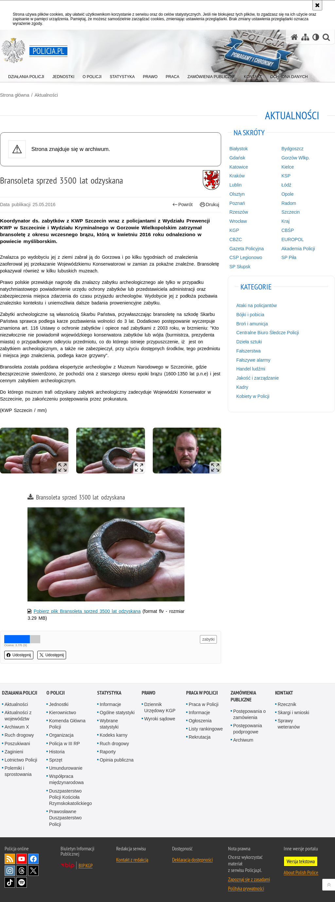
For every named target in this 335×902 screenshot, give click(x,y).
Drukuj (209, 204)
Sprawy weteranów (289, 724)
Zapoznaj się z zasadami (249, 879)
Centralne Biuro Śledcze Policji (267, 332)
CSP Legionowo (245, 257)
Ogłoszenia (200, 720)
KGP (234, 230)
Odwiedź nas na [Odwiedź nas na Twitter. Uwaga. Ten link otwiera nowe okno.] (33, 870)
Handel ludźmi (250, 368)
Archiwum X (17, 727)
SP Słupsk (239, 266)
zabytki (208, 639)
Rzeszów (238, 212)
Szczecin (290, 212)
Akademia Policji (298, 248)
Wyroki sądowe (159, 718)
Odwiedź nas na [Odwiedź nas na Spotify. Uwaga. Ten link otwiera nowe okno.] (21, 882)
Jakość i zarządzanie (257, 378)
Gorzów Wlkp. (295, 157)
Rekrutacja (200, 737)
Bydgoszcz (292, 148)
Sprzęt (55, 760)
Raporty (108, 751)
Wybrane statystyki (109, 724)
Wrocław (238, 221)
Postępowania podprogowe (247, 728)
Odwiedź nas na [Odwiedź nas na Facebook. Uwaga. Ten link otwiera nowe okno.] (33, 859)
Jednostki (58, 704)
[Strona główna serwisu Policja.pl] (294, 37)
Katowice (238, 167)
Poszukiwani (17, 743)
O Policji (55, 692)
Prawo (148, 692)
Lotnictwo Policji (21, 760)
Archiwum (243, 740)
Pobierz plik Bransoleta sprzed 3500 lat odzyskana (87, 611)
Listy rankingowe (206, 728)
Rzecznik (287, 704)
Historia (56, 751)
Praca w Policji (202, 692)
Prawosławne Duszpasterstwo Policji (65, 818)
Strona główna (14, 95)
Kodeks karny (114, 735)
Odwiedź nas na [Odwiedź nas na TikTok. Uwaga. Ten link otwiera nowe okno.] (10, 882)
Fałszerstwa (248, 350)
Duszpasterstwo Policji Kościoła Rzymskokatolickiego (70, 797)
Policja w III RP (64, 743)
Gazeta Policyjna (246, 248)
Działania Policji (19, 692)
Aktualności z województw (18, 715)
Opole (287, 194)
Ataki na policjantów (256, 305)
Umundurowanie (65, 768)
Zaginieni (14, 751)
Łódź (286, 185)
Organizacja (61, 735)
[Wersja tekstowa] (315, 37)
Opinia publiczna (117, 760)
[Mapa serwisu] (305, 37)
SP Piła (288, 257)
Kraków (237, 175)
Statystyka (109, 692)
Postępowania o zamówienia (249, 714)
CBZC (235, 239)
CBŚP (287, 230)
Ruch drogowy (19, 735)
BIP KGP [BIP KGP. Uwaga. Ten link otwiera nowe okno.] (86, 865)
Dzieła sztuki (249, 341)
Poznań (237, 203)
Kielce (287, 167)
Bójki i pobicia (250, 314)
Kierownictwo (62, 712)
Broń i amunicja (252, 323)
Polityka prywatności (246, 888)
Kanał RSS (10, 859)
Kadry (242, 387)
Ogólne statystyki (117, 712)
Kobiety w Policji (252, 396)
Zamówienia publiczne (243, 696)
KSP (286, 175)
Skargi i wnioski (293, 712)
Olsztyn (237, 194)
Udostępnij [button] (19, 655)
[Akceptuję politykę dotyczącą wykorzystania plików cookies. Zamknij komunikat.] (317, 5)
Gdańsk (237, 157)
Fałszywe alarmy (253, 360)
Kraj (285, 221)
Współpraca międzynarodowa (66, 779)
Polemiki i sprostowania (18, 771)
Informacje (110, 704)
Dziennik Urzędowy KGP (160, 707)
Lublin (235, 185)
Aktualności (46, 95)
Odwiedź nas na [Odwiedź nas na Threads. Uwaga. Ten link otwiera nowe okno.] (21, 870)
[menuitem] (26, 75)
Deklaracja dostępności (192, 859)
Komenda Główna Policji (67, 724)
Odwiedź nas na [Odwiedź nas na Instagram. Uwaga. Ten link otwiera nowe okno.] (10, 870)
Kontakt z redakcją (132, 859)
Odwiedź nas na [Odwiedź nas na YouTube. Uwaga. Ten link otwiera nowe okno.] (21, 859)
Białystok (238, 148)
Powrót (182, 204)
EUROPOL (292, 239)
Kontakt (284, 692)
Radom (288, 203)
